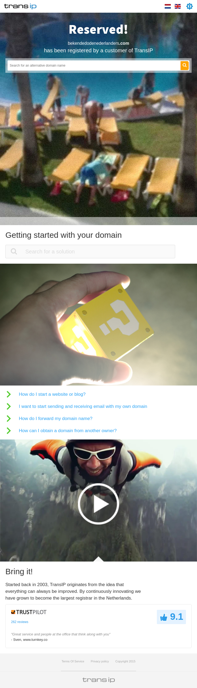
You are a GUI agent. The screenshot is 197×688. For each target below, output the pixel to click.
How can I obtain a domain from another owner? (68, 430)
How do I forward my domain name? (55, 418)
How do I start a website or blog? (52, 394)
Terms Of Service (72, 661)
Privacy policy (100, 661)
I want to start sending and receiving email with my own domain (83, 406)
